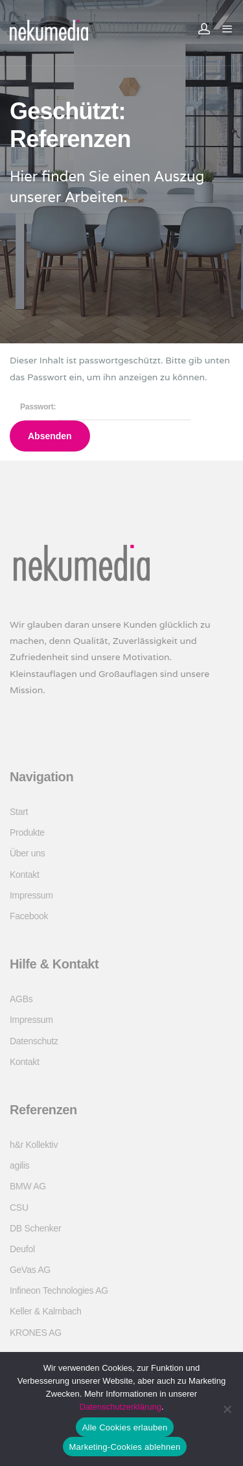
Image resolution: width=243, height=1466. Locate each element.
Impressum (31, 895)
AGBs (21, 999)
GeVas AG (30, 1270)
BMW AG (28, 1186)
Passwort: (105, 406)
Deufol (22, 1249)
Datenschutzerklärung (120, 1407)
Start (19, 812)
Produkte (27, 832)
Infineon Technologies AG (59, 1290)
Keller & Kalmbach (45, 1311)
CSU (19, 1207)
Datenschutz (34, 1041)
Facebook (29, 916)
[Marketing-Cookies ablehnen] (226, 1409)
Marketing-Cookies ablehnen (125, 1447)
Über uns (27, 853)
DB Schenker (35, 1228)
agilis (19, 1165)
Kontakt (25, 874)
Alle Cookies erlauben (125, 1427)
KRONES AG (36, 1332)
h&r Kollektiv (34, 1145)
